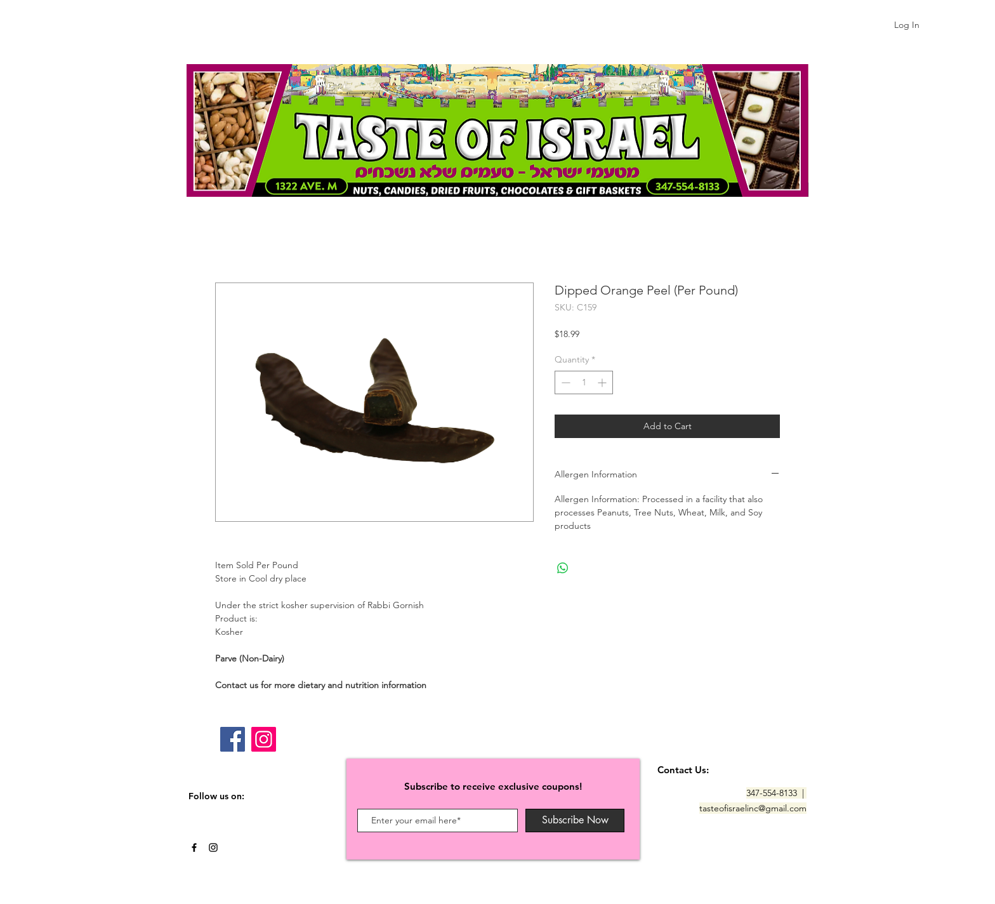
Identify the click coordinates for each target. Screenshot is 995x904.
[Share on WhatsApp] (562, 568)
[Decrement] (564, 382)
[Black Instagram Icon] (213, 847)
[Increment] (603, 382)
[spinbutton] (583, 382)
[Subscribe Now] (574, 820)
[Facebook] (232, 739)
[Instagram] (263, 739)
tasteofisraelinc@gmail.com (753, 808)
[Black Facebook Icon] (194, 847)
